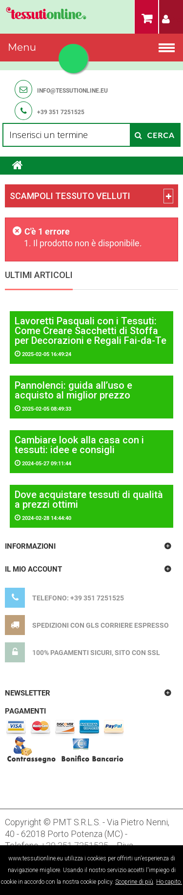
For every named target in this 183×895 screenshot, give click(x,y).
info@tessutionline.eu (72, 90)
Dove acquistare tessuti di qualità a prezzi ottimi (89, 499)
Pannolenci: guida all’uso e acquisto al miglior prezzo (73, 390)
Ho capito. (169, 881)
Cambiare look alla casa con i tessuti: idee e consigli (79, 445)
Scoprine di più (134, 881)
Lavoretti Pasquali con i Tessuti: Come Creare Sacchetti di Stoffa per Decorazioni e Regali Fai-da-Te (90, 330)
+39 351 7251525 (60, 112)
